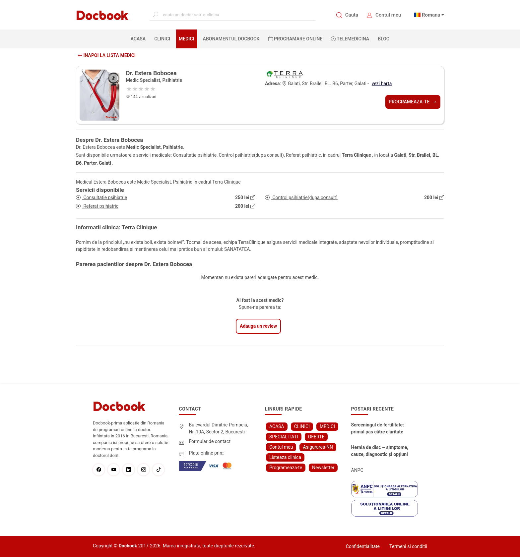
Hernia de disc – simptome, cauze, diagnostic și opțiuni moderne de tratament (379, 451)
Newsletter (323, 467)
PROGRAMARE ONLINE (295, 38)
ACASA (140, 38)
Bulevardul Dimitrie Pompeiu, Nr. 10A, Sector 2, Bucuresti (218, 428)
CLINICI (162, 38)
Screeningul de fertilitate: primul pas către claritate (377, 428)
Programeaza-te (413, 101)
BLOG (383, 38)
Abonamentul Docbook (231, 38)
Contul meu (388, 15)
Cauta (351, 15)
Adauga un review (258, 326)
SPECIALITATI (283, 436)
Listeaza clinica (285, 457)
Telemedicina (350, 38)
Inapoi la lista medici (107, 55)
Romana (431, 15)
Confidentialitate (363, 546)
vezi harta (382, 83)
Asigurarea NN (318, 447)
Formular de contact (210, 441)
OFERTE (316, 436)
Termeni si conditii (408, 546)
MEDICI (186, 38)
